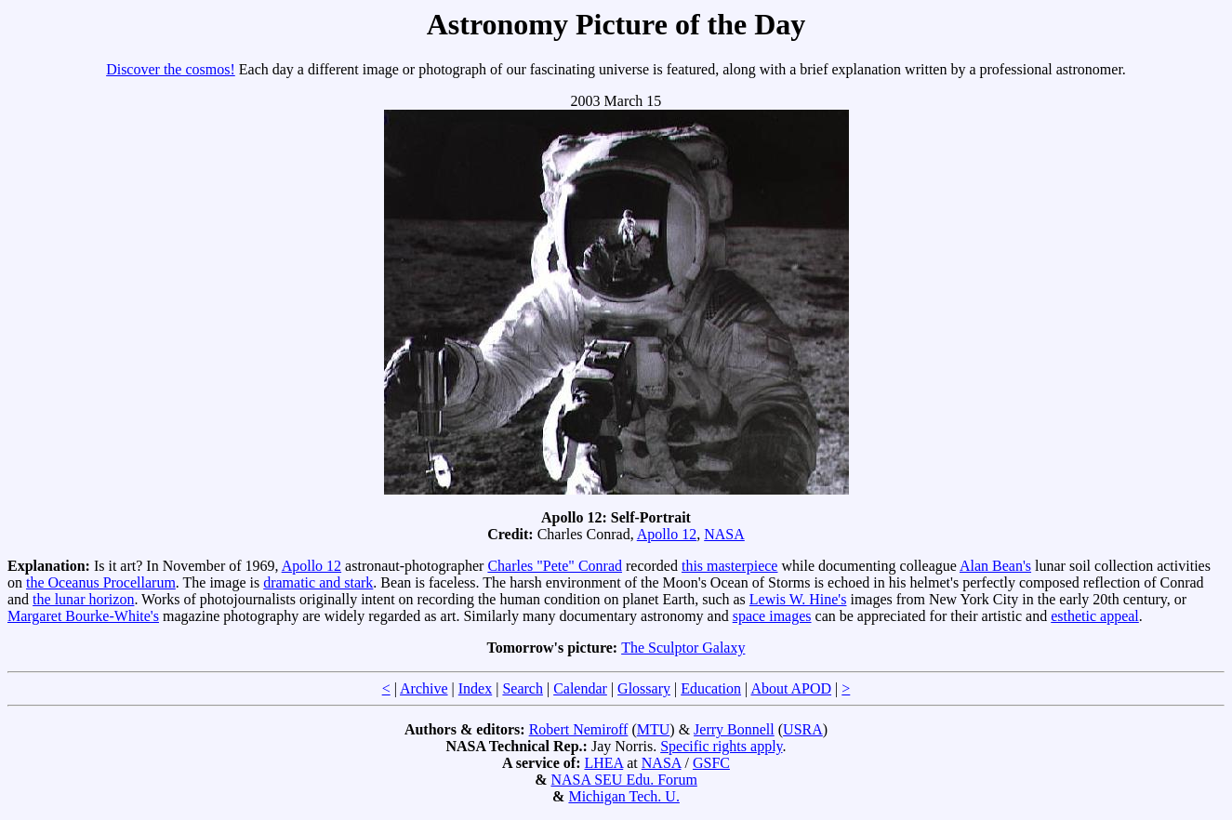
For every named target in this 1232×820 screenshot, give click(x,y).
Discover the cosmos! (170, 69)
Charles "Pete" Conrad (554, 566)
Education (711, 688)
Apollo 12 (666, 534)
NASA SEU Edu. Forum (623, 779)
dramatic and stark (318, 582)
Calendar (580, 688)
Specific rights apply (721, 746)
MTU (653, 729)
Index (475, 688)
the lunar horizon (83, 599)
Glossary (643, 688)
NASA (724, 534)
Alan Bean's (995, 566)
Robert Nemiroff (579, 729)
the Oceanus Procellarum (101, 582)
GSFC (711, 763)
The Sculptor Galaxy (683, 647)
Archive (424, 688)
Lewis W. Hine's (798, 599)
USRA (803, 729)
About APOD (790, 688)
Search (522, 688)
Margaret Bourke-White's (83, 616)
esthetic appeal (1095, 616)
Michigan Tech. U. (623, 796)
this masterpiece (730, 566)
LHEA (603, 763)
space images (772, 616)
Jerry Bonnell (734, 729)
